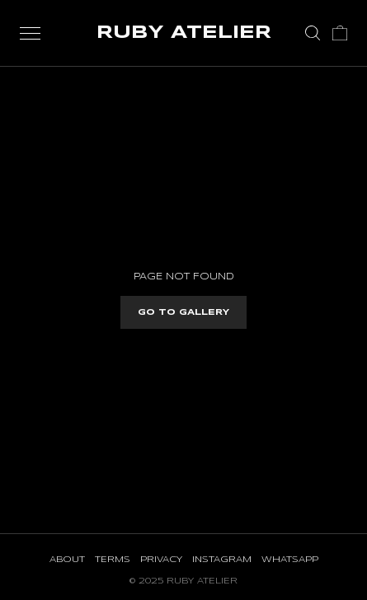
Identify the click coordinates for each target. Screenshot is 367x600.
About (67, 559)
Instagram (222, 559)
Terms (112, 559)
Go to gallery (183, 312)
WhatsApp (289, 559)
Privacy (161, 559)
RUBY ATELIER (183, 33)
